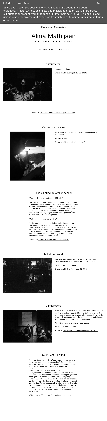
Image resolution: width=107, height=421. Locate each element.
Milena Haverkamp (80, 323)
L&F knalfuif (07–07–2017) (74, 142)
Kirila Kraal (63, 323)
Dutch (99, 3)
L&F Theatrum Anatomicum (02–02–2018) (57, 113)
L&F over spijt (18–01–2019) (57, 49)
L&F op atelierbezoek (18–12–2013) (53, 239)
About (19, 3)
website (67, 41)
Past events (46, 27)
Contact (27, 3)
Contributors (60, 27)
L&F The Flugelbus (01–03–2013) (77, 269)
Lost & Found (9, 3)
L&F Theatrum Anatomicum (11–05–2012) (80, 330)
